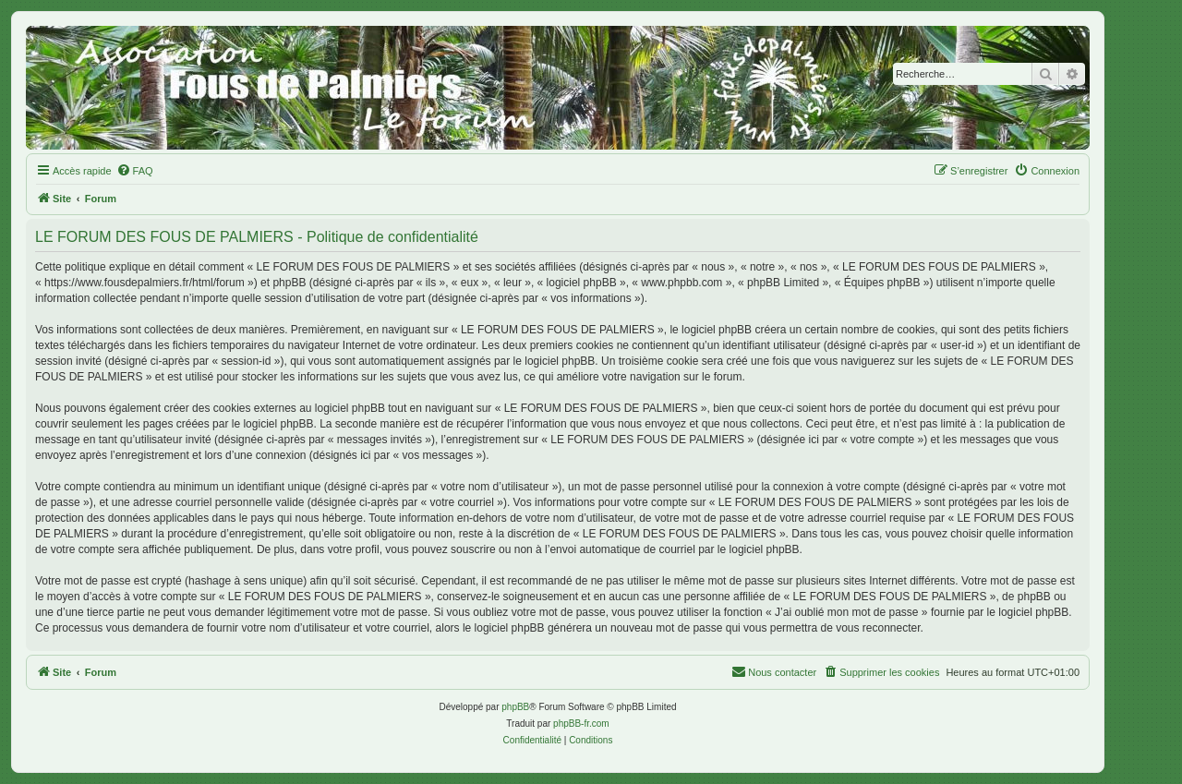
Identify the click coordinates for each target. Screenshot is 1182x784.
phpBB (515, 707)
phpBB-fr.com (581, 723)
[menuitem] (134, 171)
